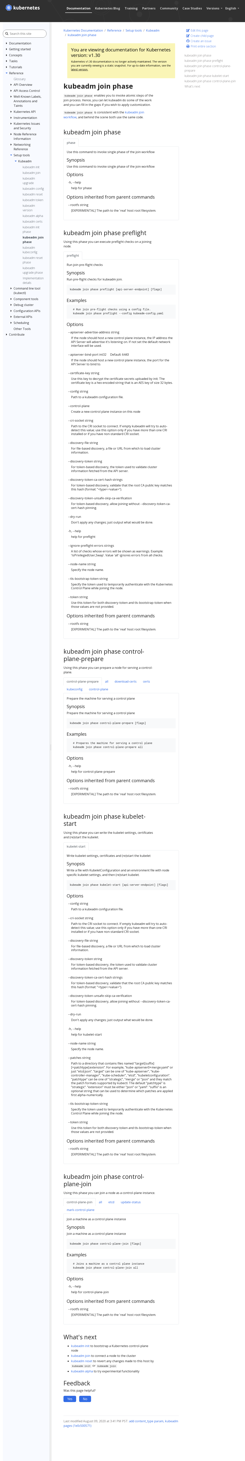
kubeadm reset (81, 1361)
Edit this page (197, 30)
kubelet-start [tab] (76, 846)
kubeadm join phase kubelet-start (207, 76)
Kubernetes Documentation (83, 30)
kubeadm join (80, 1356)
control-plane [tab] (98, 689)
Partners (148, 8)
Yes (69, 1399)
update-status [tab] (131, 1202)
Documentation (78, 8)
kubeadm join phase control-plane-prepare (208, 68)
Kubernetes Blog (106, 8)
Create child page (200, 36)
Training (130, 8)
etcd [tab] (111, 1202)
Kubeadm (152, 30)
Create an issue (199, 41)
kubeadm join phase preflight (204, 61)
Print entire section (201, 46)
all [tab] (106, 681)
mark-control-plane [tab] (80, 1210)
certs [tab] (146, 681)
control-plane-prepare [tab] (83, 681)
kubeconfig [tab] (75, 689)
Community (168, 8)
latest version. (79, 69)
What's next (192, 86)
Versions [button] (212, 8)
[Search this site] (29, 33)
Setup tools (134, 30)
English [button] (230, 8)
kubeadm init (80, 1346)
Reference (114, 30)
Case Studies (191, 8)
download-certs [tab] (126, 681)
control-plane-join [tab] (79, 1202)
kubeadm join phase (82, 35)
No (85, 1399)
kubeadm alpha (82, 1371)
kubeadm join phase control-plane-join (210, 81)
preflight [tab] (73, 255)
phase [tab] (71, 143)
